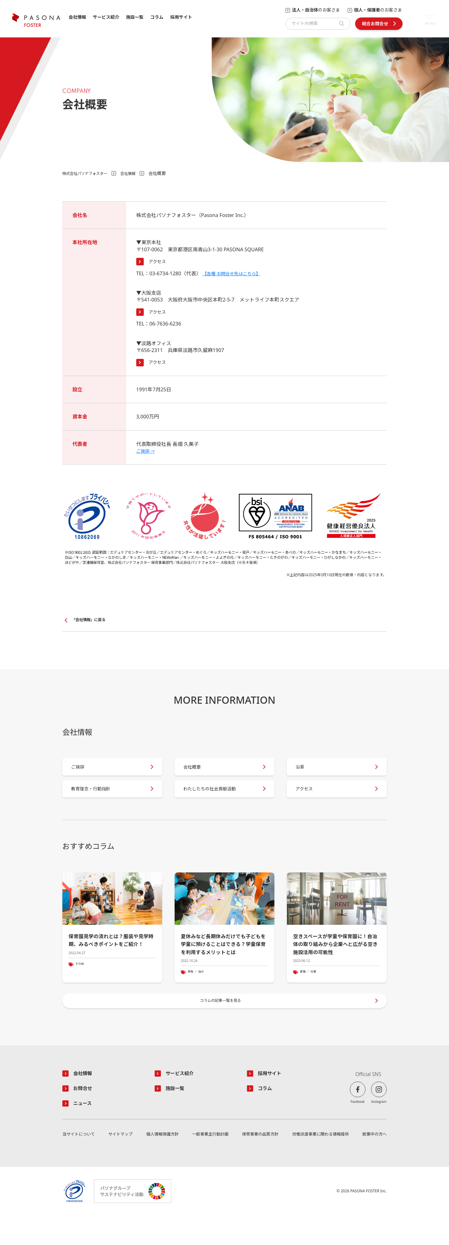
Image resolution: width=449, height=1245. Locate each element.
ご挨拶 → (146, 450)
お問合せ (84, 1116)
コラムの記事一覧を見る (221, 1024)
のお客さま (316, 10)
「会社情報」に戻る (91, 620)
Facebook (358, 1129)
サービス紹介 (106, 17)
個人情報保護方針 (161, 1163)
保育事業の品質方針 (258, 1163)
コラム (156, 17)
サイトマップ (121, 1163)
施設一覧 (134, 17)
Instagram (379, 1129)
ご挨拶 (82, 772)
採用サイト (181, 17)
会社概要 (197, 772)
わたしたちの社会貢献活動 (217, 801)
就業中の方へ (373, 1163)
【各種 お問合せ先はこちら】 (235, 273)
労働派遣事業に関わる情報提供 (319, 1163)
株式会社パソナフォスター (88, 173)
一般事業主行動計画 (209, 1163)
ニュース (84, 1132)
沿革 (304, 772)
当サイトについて (79, 1163)
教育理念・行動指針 (97, 801)
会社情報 (77, 17)
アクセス (158, 261)
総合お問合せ (375, 24)
